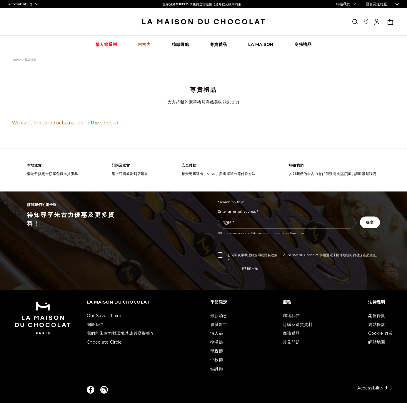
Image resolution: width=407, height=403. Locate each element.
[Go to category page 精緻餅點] (180, 45)
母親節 (216, 351)
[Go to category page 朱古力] (144, 45)
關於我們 (95, 324)
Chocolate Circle (104, 342)
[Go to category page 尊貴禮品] (218, 45)
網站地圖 (376, 342)
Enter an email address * (238, 211)
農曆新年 (218, 324)
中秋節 (216, 359)
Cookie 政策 (380, 333)
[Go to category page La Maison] (260, 45)
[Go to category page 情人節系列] (106, 45)
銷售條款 (376, 315)
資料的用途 (250, 268)
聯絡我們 (291, 315)
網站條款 (376, 324)
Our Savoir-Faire (104, 315)
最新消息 (218, 315)
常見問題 (291, 342)
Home (16, 60)
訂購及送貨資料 (298, 324)
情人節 (216, 333)
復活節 (216, 342)
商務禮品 (291, 333)
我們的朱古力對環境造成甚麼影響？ (121, 333)
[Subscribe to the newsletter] (370, 222)
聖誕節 (216, 368)
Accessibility (375, 388)
